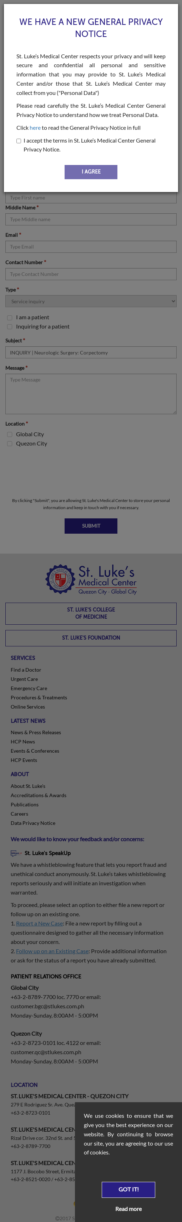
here (35, 127)
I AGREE (91, 172)
